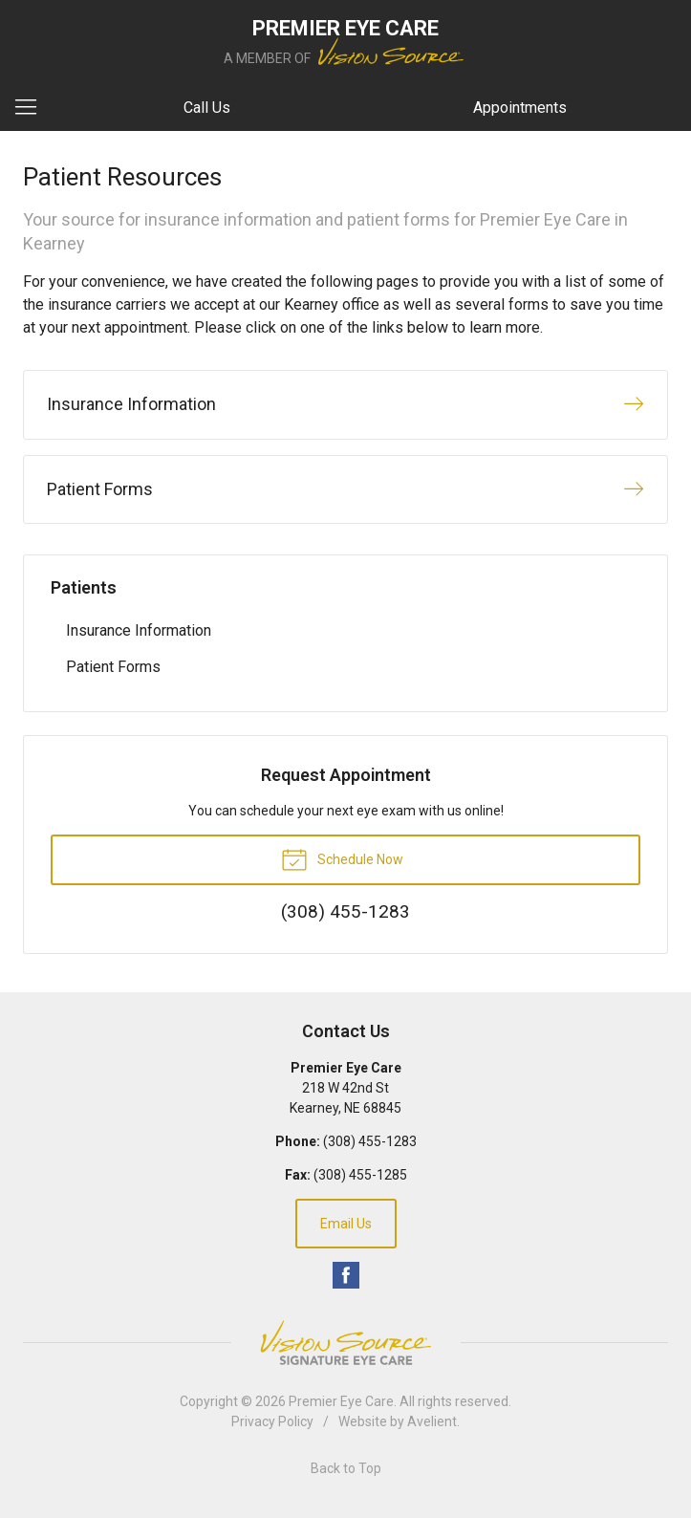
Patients (84, 587)
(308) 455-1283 (370, 1141)
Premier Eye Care (341, 1401)
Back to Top (346, 1468)
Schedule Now (342, 858)
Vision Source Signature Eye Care (346, 1342)
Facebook (346, 1275)
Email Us (346, 1223)
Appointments (520, 107)
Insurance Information (138, 630)
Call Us (207, 107)
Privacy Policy (272, 1421)
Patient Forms (113, 667)
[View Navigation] (32, 108)
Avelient (432, 1421)
